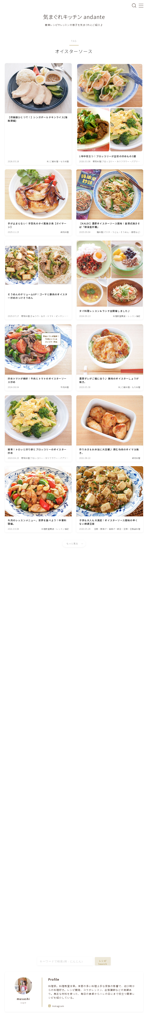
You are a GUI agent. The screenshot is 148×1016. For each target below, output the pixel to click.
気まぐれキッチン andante (74, 17)
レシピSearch (103, 962)
